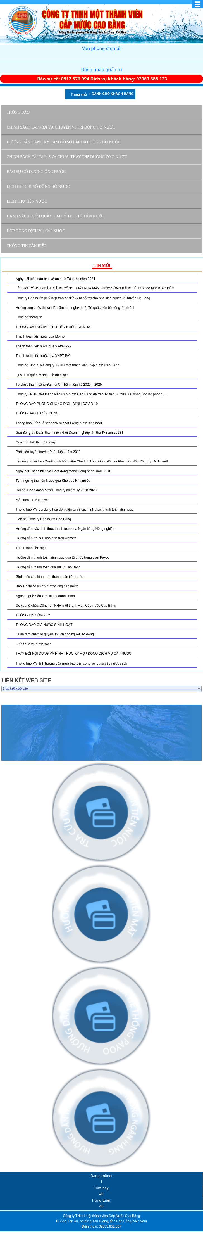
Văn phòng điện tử (101, 48)
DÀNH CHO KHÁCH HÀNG (113, 94)
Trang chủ (79, 94)
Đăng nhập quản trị (101, 70)
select (199, 689)
